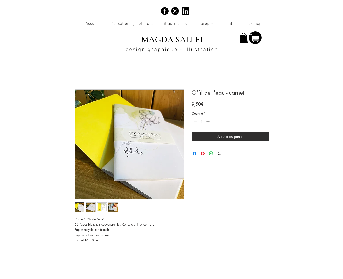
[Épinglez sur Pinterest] (202, 153)
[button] (244, 38)
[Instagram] (175, 11)
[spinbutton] (202, 121)
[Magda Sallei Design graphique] (165, 11)
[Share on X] (219, 153)
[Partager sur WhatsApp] (211, 153)
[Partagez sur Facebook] (194, 153)
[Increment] (208, 121)
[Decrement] (195, 121)
